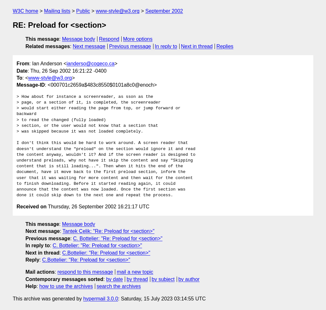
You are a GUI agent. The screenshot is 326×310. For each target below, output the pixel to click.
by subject (163, 279)
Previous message (130, 46)
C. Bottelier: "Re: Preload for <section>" (117, 238)
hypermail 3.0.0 (100, 298)
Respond (109, 39)
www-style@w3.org (117, 11)
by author (189, 279)
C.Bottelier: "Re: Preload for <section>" (106, 253)
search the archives (119, 286)
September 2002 (164, 11)
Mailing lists (57, 11)
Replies (224, 46)
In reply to (166, 46)
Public (83, 11)
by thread (137, 279)
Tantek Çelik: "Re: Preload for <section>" (108, 231)
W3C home (25, 11)
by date (114, 279)
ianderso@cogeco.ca (91, 63)
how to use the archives (66, 286)
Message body (78, 39)
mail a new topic (135, 272)
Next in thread (197, 46)
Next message (89, 46)
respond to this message (85, 272)
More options (138, 39)
